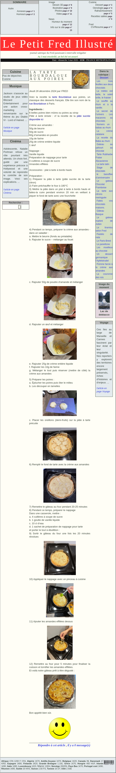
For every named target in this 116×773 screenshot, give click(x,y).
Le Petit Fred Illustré (58, 44)
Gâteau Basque (100, 213)
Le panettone (103, 244)
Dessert (104, 77)
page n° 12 (67, 25)
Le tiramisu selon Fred (104, 229)
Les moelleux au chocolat (104, 249)
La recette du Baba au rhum (104, 139)
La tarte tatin (102, 164)
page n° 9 (67, 8)
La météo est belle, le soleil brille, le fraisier (104, 94)
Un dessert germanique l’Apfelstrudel (104, 257)
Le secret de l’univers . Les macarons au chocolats (104, 116)
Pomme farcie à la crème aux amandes (104, 267)
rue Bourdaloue (37, 103)
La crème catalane (104, 133)
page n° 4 (107, 8)
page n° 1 (30, 11)
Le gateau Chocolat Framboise (104, 184)
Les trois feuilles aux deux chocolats (104, 84)
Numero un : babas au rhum (104, 126)
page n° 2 (30, 14)
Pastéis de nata (104, 236)
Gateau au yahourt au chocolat (104, 147)
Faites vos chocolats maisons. (104, 204)
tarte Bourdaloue (61, 97)
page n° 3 (107, 5)
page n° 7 (107, 27)
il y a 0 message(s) (78, 745)
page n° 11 (67, 14)
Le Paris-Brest (103, 240)
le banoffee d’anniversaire (104, 176)
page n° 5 (108, 14)
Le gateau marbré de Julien (104, 220)
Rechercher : (16, 202)
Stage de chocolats (104, 169)
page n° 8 (67, 5)
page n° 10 (67, 11)
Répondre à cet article (52, 745)
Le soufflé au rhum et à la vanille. (104, 104)
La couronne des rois (104, 276)
